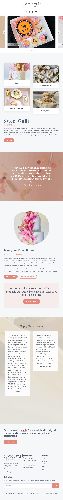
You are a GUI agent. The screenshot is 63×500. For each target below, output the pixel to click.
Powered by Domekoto (33, 493)
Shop (43, 458)
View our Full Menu (31, 301)
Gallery (44, 464)
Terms (57, 494)
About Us (45, 461)
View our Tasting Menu (28, 276)
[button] (4, 32)
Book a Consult (11, 276)
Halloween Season (15, 44)
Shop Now (9, 140)
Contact (44, 469)
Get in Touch (10, 442)
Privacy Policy (50, 494)
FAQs (43, 467)
